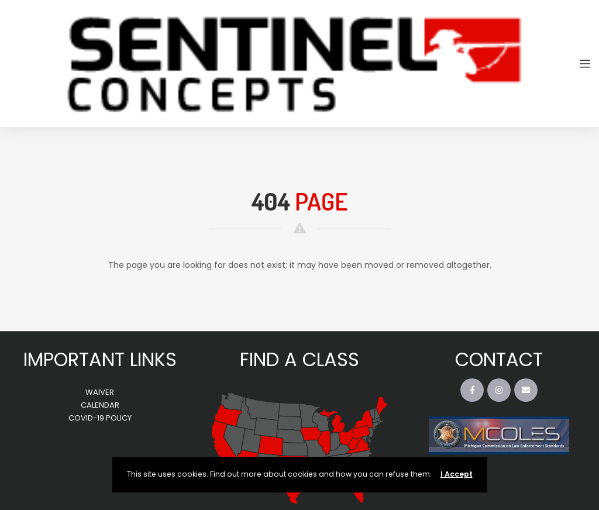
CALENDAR (100, 405)
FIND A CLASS (299, 359)
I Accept (456, 474)
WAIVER (99, 392)
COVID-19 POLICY (100, 417)
